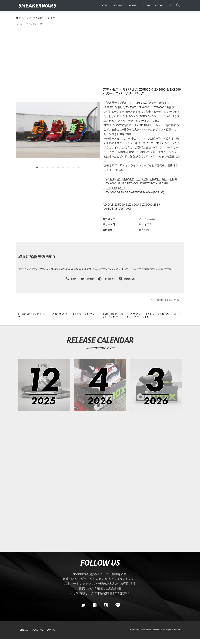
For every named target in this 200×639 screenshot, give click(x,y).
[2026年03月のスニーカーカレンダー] (156, 385)
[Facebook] (94, 605)
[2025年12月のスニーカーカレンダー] (44, 385)
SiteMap (24, 630)
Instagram (127, 279)
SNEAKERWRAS (154, 629)
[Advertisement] (100, 58)
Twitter (87, 279)
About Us (38, 630)
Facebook (106, 279)
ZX (153, 218)
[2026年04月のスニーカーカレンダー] (100, 385)
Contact (52, 630)
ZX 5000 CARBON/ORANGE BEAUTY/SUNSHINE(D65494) (141, 178)
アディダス (145, 218)
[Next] (142, 315)
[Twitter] (83, 605)
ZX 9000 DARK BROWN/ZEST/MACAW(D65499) (135, 192)
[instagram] (106, 605)
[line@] (117, 605)
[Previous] (58, 315)
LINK (72, 279)
